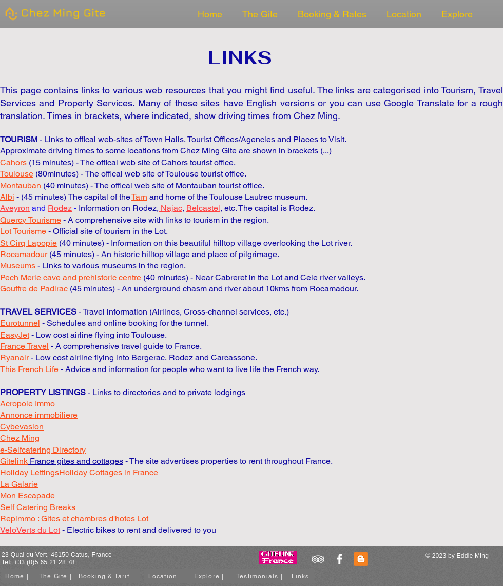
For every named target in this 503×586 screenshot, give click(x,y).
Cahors (13, 162)
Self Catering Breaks (37, 507)
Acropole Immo (27, 403)
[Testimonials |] (260, 576)
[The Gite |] (56, 576)
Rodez (60, 208)
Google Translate (419, 102)
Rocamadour (332, 289)
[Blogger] (361, 559)
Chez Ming (316, 115)
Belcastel (203, 208)
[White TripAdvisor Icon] (318, 559)
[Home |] (18, 576)
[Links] (301, 576)
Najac (170, 208)
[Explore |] (210, 576)
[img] (54, 22)
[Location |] (166, 576)
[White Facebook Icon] (339, 559)
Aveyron (15, 208)
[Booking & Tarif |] (107, 576)
